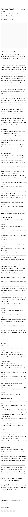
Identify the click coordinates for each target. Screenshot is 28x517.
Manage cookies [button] (5, 502)
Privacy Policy (5, 500)
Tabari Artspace (5, 3)
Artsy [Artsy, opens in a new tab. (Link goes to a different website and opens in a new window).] (14, 511)
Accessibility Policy (15, 500)
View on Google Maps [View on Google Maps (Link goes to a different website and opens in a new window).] (11, 511)
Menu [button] (26, 3)
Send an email (8, 511)
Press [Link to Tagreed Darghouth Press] (2, 16)
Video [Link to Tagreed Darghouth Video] (19, 14)
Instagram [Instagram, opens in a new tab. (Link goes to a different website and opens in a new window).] (2, 511)
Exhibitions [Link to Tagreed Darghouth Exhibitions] (12, 14)
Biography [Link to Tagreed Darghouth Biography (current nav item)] (4, 14)
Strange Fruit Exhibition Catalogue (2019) (13, 485)
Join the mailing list (5, 511)
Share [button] (13, 16)
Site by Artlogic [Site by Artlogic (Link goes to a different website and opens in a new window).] (5, 507)
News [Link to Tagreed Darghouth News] (8, 16)
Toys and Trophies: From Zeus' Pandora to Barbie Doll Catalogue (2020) (13, 488)
